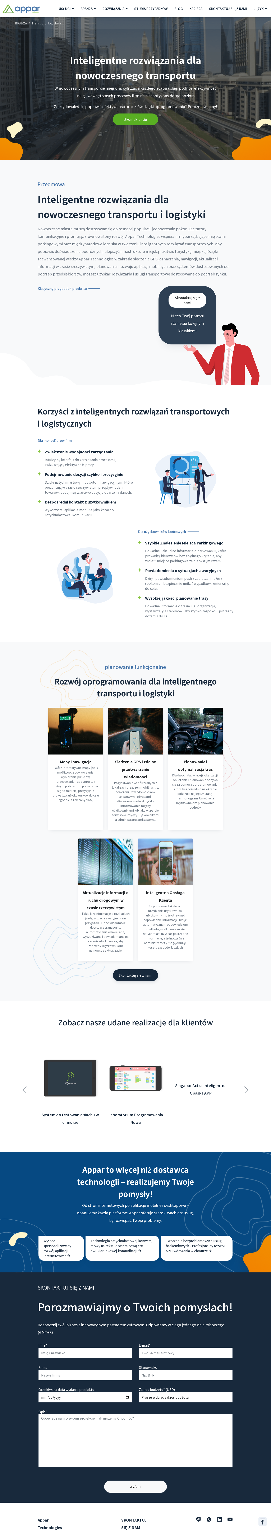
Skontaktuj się (135, 119)
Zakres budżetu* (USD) (157, 1372)
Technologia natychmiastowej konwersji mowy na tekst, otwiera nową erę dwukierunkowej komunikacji (122, 1228)
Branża (43, 1527)
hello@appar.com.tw (137, 1527)
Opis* (42, 1394)
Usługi (42, 1521)
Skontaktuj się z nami (187, 300)
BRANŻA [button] (87, 8)
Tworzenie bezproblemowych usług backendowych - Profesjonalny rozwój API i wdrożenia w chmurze (195, 1228)
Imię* (42, 1328)
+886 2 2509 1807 (134, 1521)
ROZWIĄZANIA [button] (113, 8)
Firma (42, 1350)
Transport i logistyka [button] (47, 23)
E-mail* (144, 1328)
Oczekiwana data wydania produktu (66, 1372)
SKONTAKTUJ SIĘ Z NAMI (228, 8)
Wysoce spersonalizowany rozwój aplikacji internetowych (57, 1231)
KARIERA (195, 8)
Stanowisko (148, 1350)
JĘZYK (259, 8)
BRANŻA (21, 23)
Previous (25, 1071)
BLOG (178, 8)
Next (246, 1071)
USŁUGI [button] (65, 8)
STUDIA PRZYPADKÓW (151, 8)
